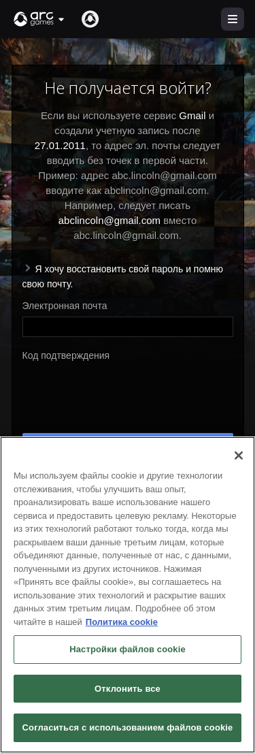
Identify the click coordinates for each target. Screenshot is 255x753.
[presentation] (125, 392)
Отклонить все (127, 689)
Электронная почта (64, 306)
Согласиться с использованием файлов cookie (127, 727)
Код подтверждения (66, 356)
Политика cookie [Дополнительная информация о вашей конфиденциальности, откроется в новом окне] (122, 622)
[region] (127, 594)
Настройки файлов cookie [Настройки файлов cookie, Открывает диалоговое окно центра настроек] (127, 649)
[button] (39, 19)
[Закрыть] (239, 455)
